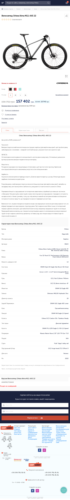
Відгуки (41, 130)
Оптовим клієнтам (17, 431)
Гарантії (31, 431)
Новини (17, 429)
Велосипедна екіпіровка (61, 427)
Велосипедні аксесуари (47, 430)
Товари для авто (48, 439)
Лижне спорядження (61, 440)
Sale (57, 442)
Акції (30, 437)
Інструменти (47, 442)
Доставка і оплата (32, 428)
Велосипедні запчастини (47, 433)
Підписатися (35, 418)
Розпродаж (32, 439)
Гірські (35, 9)
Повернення (32, 432)
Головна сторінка (7, 9)
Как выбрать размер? (62, 95)
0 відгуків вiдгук (17, 19)
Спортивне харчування (46, 436)
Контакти (17, 434)
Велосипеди (27, 9)
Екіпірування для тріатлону (62, 430)
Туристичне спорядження (61, 433)
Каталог (18, 9)
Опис (7, 130)
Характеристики (24, 130)
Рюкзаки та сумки (60, 436)
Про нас (17, 428)
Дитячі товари (47, 441)
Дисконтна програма (32, 435)
